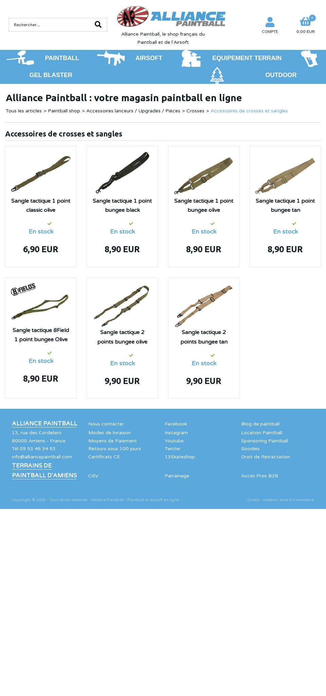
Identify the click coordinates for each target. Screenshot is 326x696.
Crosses (195, 111)
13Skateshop (180, 457)
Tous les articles (24, 111)
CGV (93, 476)
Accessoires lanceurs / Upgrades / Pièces (133, 111)
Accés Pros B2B (259, 476)
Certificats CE (104, 457)
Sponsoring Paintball (264, 441)
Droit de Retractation (265, 457)
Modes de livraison (109, 433)
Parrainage (177, 476)
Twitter (173, 449)
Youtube (174, 441)
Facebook (176, 424)
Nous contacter (106, 424)
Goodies (250, 449)
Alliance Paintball (44, 423)
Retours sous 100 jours (114, 449)
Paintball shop (64, 111)
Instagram (176, 433)
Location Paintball (261, 433)
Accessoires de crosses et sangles (249, 111)
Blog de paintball (260, 424)
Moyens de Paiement (112, 441)
